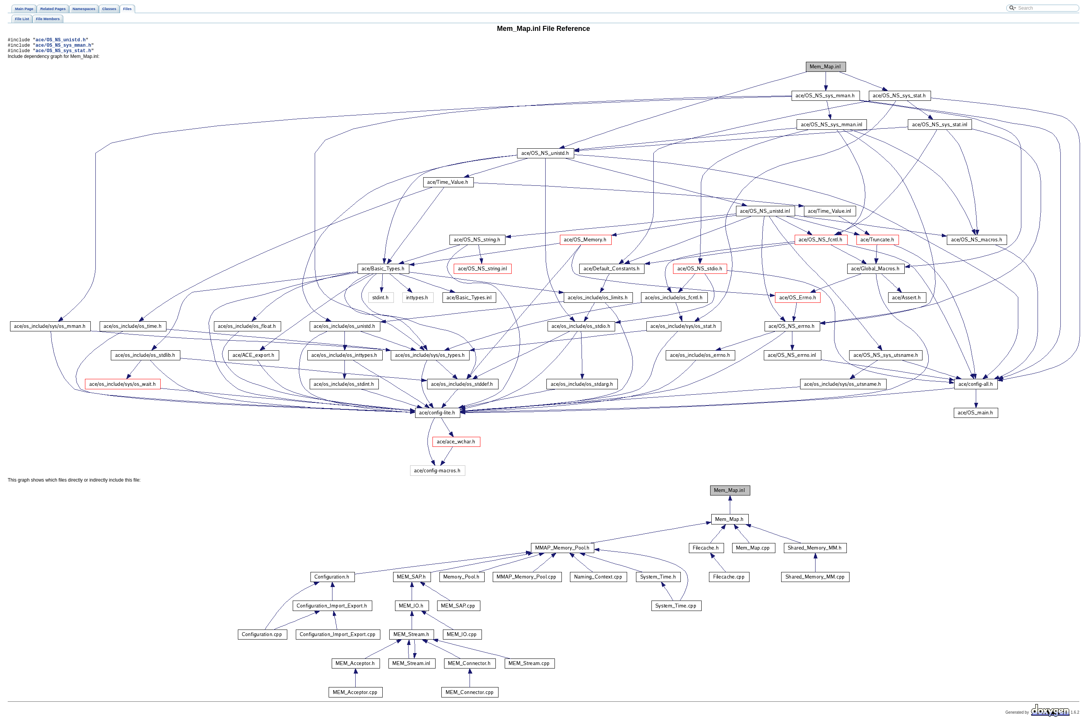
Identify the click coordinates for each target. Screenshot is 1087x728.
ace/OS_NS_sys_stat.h (63, 54)
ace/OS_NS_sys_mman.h (63, 47)
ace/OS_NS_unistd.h (61, 40)
